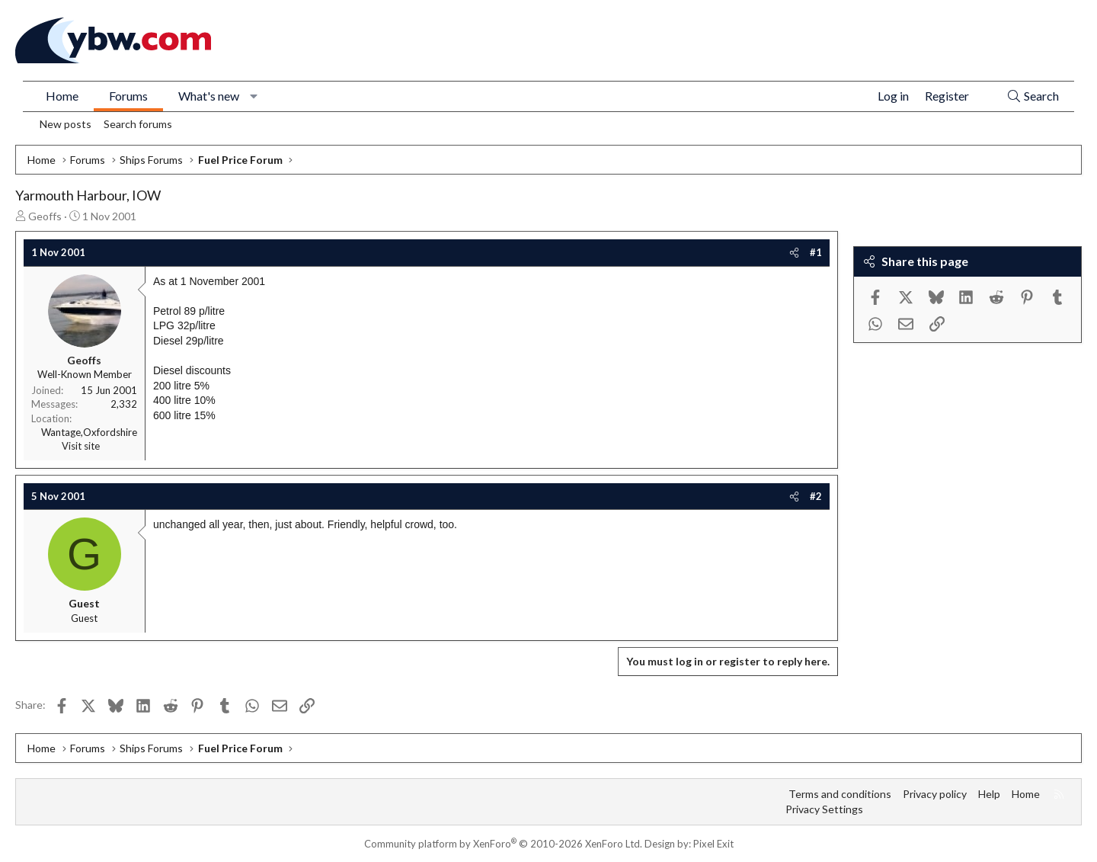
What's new (208, 95)
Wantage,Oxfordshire (89, 432)
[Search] (1033, 96)
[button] (254, 96)
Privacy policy (935, 793)
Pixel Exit (713, 844)
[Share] (794, 252)
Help (989, 793)
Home (62, 95)
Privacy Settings (824, 809)
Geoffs (45, 216)
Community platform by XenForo (503, 844)
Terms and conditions (839, 793)
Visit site (81, 446)
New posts (65, 123)
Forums (128, 95)
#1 (816, 252)
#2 (816, 496)
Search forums (138, 123)
